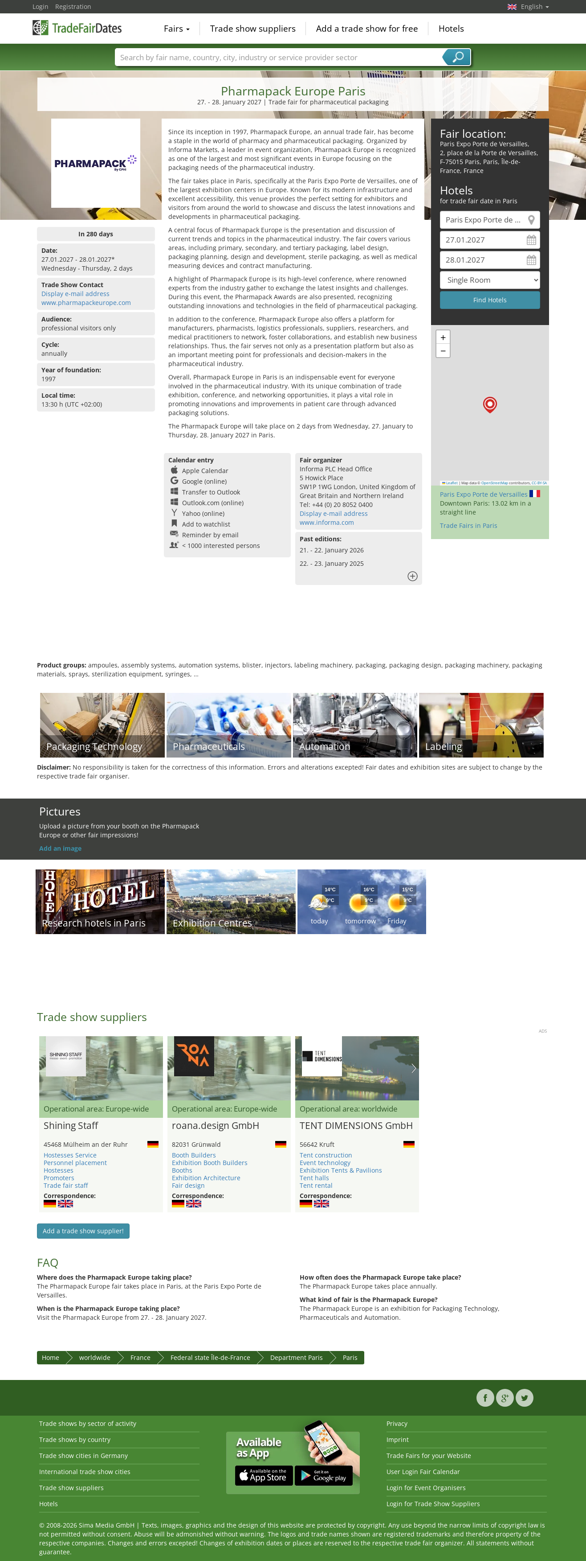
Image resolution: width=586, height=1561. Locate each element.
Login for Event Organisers (426, 1487)
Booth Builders (194, 1155)
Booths (182, 1170)
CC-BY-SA (539, 483)
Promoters (59, 1178)
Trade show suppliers (253, 28)
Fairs (177, 28)
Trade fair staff (66, 1185)
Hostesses (58, 1170)
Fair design (188, 1185)
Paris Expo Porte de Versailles (484, 494)
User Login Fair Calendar (423, 1471)
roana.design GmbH (215, 1126)
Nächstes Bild (414, 1068)
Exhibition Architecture (206, 1178)
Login (41, 6)
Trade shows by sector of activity (87, 1423)
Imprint (398, 1439)
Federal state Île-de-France (210, 1357)
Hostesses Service (70, 1155)
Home (50, 1357)
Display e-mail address (75, 293)
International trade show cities (84, 1471)
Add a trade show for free (367, 28)
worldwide (94, 1357)
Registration (73, 6)
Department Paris (296, 1357)
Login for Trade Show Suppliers (433, 1503)
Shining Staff (71, 1126)
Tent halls (314, 1178)
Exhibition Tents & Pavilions (341, 1170)
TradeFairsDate (77, 28)
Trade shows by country (74, 1439)
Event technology (325, 1162)
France (140, 1357)
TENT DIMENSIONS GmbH (356, 1126)
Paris (350, 1357)
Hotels (451, 28)
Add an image (60, 848)
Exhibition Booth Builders (210, 1162)
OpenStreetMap (494, 483)
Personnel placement (75, 1162)
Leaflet (450, 483)
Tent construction (326, 1155)
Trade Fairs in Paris (468, 525)
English (535, 6)
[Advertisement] (293, 632)
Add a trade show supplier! (83, 1231)
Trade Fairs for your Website (429, 1455)
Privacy (397, 1423)
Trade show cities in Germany (83, 1455)
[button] (490, 405)
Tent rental (316, 1185)
